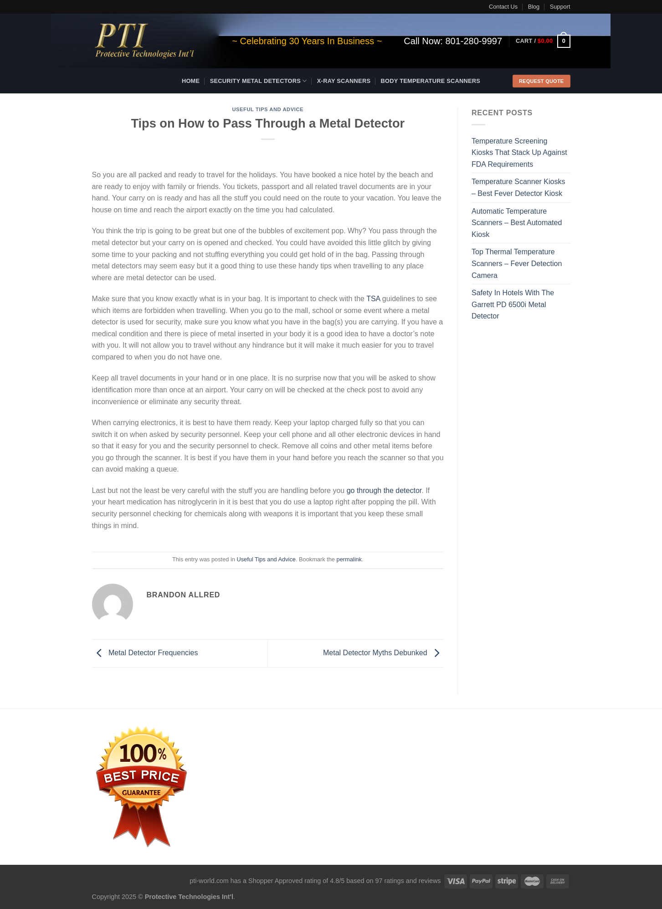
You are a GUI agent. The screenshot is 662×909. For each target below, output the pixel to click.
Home (191, 80)
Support (560, 6)
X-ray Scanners (343, 80)
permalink (349, 559)
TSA (373, 299)
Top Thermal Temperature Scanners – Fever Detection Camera (517, 263)
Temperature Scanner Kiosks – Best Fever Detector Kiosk (518, 187)
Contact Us (503, 6)
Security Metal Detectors (258, 81)
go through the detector (384, 490)
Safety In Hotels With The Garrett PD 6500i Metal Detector (513, 304)
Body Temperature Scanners (431, 80)
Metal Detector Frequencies (145, 653)
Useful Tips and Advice (267, 109)
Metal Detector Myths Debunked (383, 653)
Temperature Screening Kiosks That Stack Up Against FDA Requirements (519, 152)
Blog (534, 6)
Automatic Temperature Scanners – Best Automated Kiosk (517, 222)
